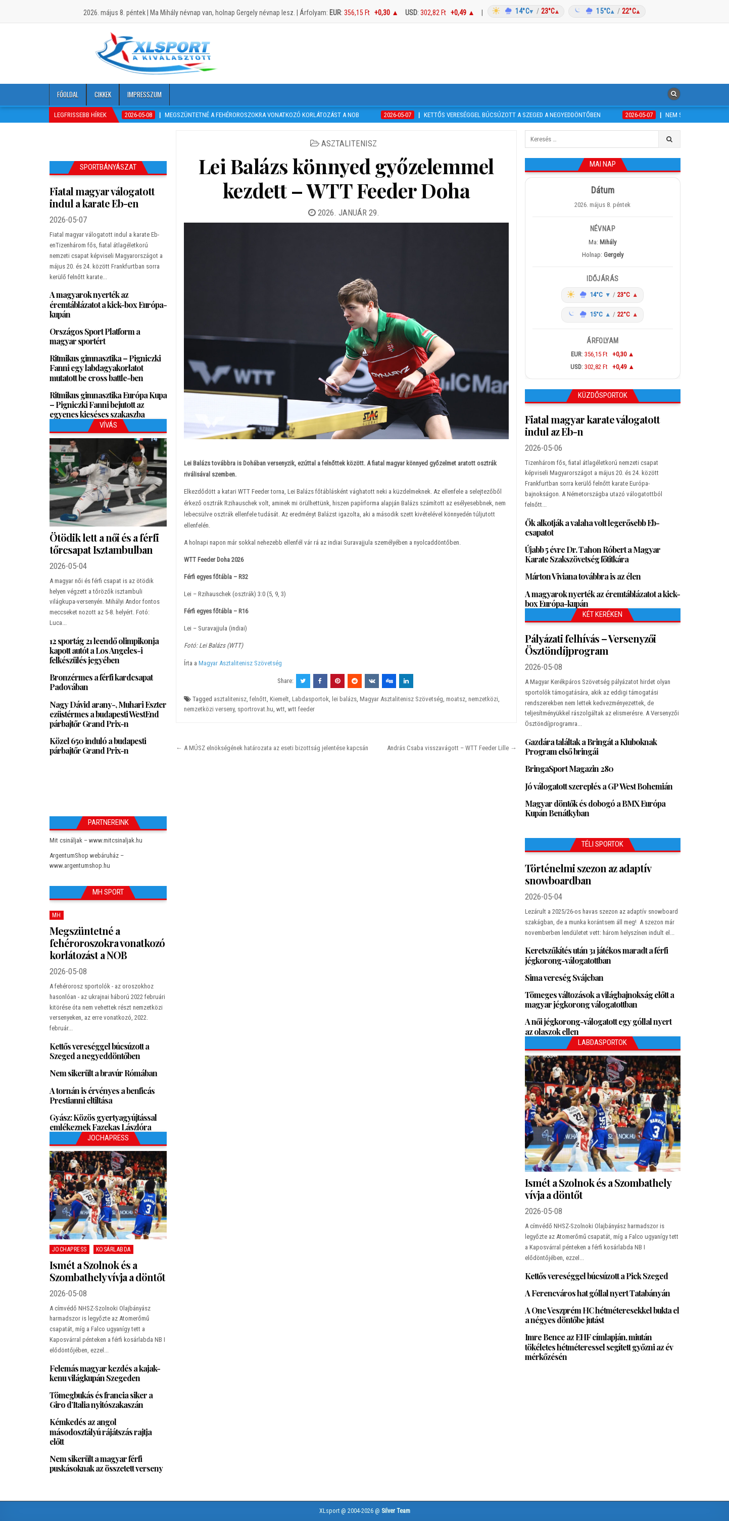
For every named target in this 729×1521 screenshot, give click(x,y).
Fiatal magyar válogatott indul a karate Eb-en (102, 197)
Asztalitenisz (349, 143)
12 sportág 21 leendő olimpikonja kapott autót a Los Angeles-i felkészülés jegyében (104, 650)
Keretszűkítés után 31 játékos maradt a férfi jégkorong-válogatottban (596, 955)
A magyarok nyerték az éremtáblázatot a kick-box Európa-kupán (108, 304)
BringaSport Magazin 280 (569, 768)
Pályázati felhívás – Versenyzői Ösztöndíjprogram (590, 644)
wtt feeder (301, 709)
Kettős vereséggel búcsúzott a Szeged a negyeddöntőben (99, 1051)
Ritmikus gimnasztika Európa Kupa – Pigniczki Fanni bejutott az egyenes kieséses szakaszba (108, 404)
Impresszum (144, 94)
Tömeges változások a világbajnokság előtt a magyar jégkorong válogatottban (599, 999)
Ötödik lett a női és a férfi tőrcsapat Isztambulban (104, 543)
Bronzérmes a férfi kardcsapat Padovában (101, 682)
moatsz (455, 699)
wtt (280, 709)
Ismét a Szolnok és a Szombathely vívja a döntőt (107, 1271)
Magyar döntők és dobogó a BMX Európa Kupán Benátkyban (595, 808)
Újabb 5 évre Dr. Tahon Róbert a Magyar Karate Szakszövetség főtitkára (592, 554)
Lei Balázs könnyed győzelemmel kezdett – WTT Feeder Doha (346, 177)
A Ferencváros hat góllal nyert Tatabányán (597, 1293)
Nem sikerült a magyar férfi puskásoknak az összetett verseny (106, 1463)
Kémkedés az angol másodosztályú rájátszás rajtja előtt (101, 1431)
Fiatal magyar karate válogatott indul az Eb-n (592, 425)
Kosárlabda (113, 1249)
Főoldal (67, 94)
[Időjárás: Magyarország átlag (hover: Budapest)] (565, 11)
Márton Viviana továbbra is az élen (583, 576)
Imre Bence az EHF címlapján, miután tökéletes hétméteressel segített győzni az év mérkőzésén (599, 1346)
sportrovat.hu (255, 709)
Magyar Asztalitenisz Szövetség (240, 663)
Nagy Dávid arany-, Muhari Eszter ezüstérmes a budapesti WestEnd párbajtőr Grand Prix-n (108, 714)
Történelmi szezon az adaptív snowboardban (588, 874)
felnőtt (258, 699)
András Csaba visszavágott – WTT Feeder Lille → (452, 748)
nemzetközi (483, 699)
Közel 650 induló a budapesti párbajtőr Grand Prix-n (98, 746)
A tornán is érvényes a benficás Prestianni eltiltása (102, 1095)
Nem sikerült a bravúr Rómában (103, 1073)
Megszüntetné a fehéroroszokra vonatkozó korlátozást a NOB (107, 943)
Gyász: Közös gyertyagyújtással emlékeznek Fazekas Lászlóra (103, 1122)
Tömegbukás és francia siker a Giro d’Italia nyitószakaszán (101, 1400)
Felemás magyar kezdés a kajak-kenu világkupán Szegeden (105, 1373)
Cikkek (102, 94)
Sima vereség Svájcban (564, 977)
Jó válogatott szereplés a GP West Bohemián (598, 786)
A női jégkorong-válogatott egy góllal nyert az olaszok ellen (598, 1026)
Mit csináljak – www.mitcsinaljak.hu (96, 840)
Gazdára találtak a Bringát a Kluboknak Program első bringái (591, 747)
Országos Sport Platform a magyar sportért (95, 336)
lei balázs (344, 699)
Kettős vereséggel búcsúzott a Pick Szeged (596, 1276)
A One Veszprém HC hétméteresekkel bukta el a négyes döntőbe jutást (602, 1315)
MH (56, 915)
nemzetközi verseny (209, 709)
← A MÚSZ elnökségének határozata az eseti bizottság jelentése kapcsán (272, 748)
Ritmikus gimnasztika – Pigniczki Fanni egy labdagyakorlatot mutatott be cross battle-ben (105, 368)
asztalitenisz (230, 699)
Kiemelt (279, 699)
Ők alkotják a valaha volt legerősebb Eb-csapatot (592, 527)
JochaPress (69, 1249)
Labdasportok (310, 699)
